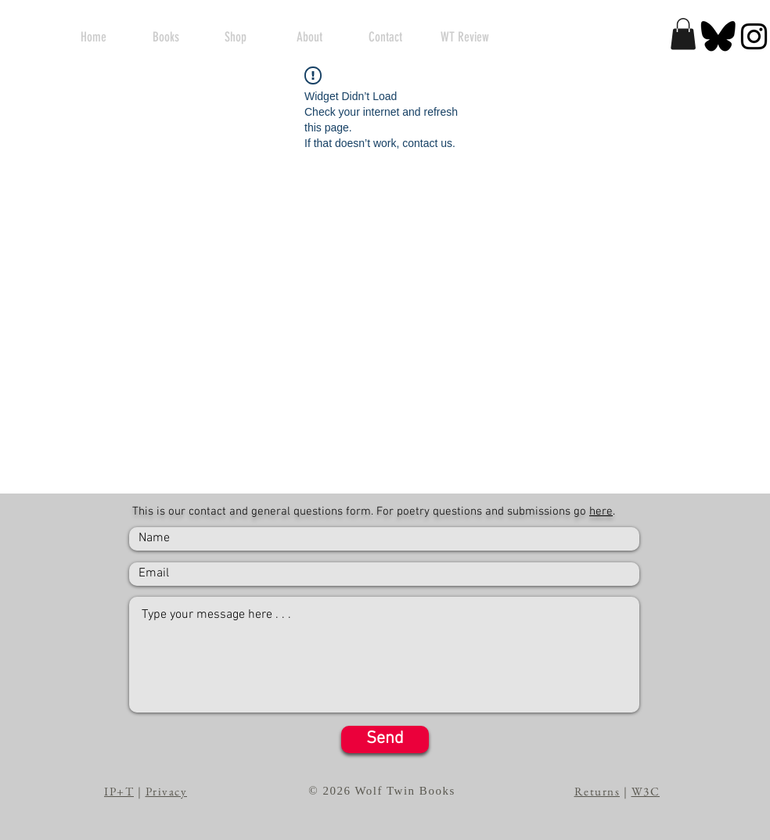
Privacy (167, 791)
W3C (645, 791)
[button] (683, 34)
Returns (597, 791)
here (601, 511)
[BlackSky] (718, 36)
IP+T (119, 791)
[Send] (385, 739)
